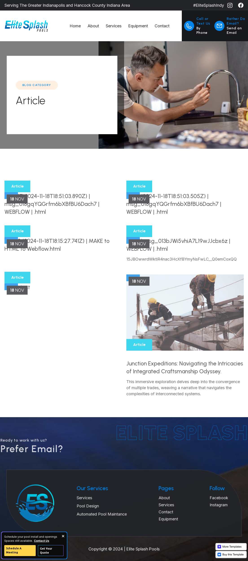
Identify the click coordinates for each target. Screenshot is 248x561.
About (93, 26)
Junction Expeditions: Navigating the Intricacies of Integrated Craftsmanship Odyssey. (184, 381)
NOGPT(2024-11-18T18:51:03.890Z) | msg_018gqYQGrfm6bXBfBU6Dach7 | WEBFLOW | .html (51, 218)
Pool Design (90, 506)
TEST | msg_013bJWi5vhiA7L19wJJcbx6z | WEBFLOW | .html (178, 259)
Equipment (138, 26)
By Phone (202, 30)
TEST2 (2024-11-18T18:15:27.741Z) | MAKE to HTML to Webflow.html (57, 259)
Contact (162, 26)
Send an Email (234, 30)
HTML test (17, 301)
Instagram (212, 505)
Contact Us (41, 540)
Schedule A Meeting (14, 550)
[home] (35, 26)
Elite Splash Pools (144, 548)
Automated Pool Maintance (103, 513)
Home (75, 26)
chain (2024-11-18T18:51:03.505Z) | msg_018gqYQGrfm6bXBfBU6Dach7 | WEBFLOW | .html (173, 218)
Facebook (212, 498)
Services (113, 26)
